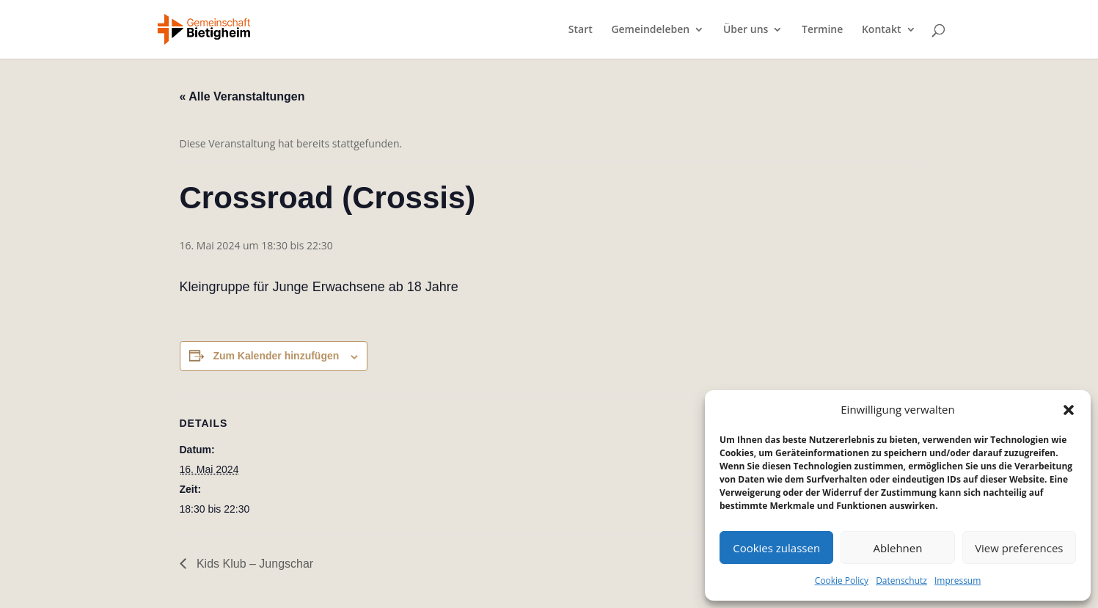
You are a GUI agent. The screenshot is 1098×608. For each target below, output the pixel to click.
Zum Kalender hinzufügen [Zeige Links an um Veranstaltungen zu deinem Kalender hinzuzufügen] (276, 356)
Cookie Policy (841, 580)
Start (580, 30)
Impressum (957, 580)
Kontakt (881, 30)
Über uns (745, 30)
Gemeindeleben (650, 30)
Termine (822, 30)
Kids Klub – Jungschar (254, 563)
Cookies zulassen (776, 548)
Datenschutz (901, 580)
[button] (1068, 410)
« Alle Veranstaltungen (242, 96)
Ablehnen (898, 548)
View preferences (1019, 548)
